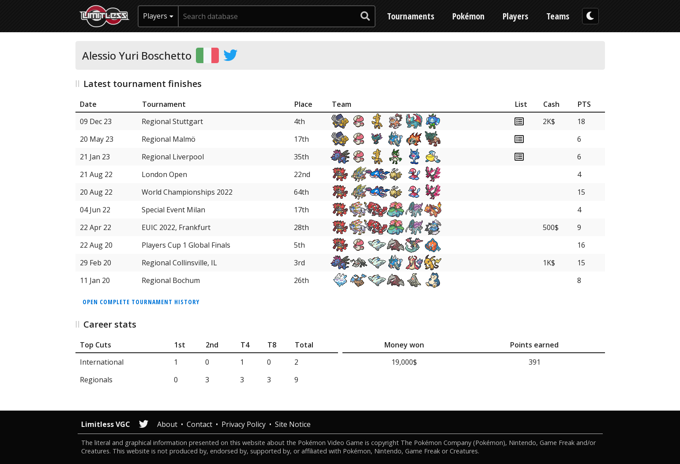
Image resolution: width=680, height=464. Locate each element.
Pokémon (468, 16)
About (167, 424)
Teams (557, 16)
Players (515, 16)
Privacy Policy (244, 424)
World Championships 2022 (187, 192)
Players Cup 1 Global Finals (186, 245)
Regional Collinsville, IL (179, 263)
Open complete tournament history (141, 302)
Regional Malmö (168, 139)
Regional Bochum (171, 280)
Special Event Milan (173, 210)
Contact (199, 424)
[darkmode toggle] (590, 16)
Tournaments (410, 16)
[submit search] (365, 16)
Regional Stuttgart (172, 121)
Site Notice (293, 424)
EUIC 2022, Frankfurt (176, 227)
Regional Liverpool (173, 157)
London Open (164, 174)
